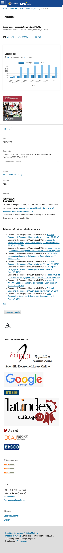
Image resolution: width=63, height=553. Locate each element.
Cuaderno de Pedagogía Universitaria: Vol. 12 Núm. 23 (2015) (33, 264)
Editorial (50, 235)
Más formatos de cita (13, 162)
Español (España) (11, 516)
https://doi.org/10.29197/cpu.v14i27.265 (24, 37)
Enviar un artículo (13, 312)
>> (5, 303)
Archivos (13, 9)
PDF (8, 129)
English (7, 520)
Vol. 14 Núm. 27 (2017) (29, 9)
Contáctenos (22, 541)
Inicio (5, 9)
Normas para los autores (14, 500)
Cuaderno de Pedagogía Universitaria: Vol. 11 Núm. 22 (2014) (33, 237)
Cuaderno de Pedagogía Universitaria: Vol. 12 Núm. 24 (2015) (33, 291)
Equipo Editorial (10, 497)
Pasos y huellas (53, 248)
